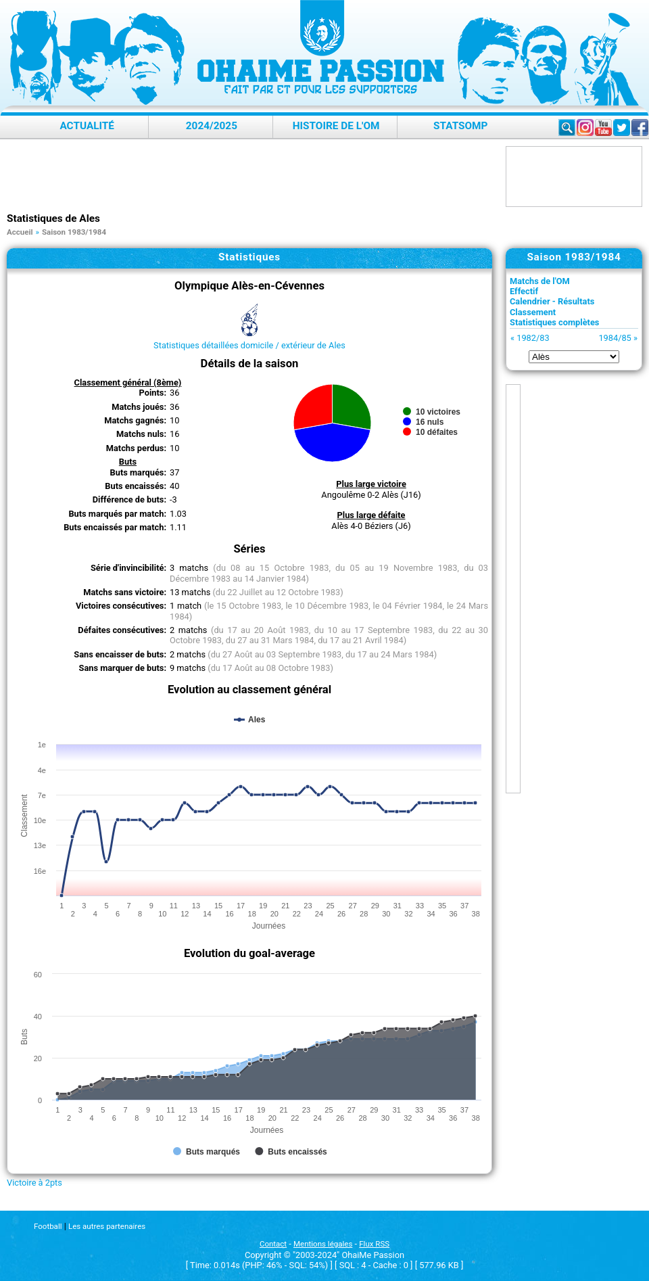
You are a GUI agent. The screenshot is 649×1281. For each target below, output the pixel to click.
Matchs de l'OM (540, 281)
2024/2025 (211, 126)
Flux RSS (374, 1244)
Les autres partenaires (106, 1226)
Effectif (524, 291)
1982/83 (532, 338)
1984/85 (614, 338)
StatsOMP (460, 126)
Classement (533, 312)
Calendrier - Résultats (552, 301)
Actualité (86, 126)
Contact (273, 1244)
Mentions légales (322, 1244)
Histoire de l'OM (336, 126)
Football (48, 1226)
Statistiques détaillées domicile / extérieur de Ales (249, 345)
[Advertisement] (253, 176)
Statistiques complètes (554, 322)
